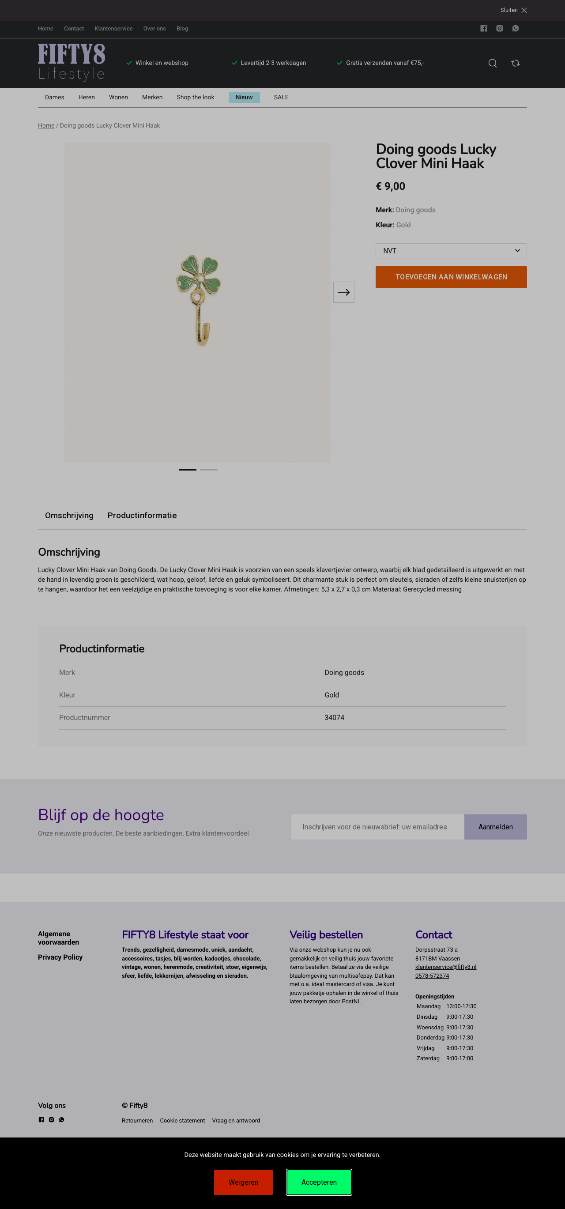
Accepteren (319, 1182)
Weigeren (243, 1182)
